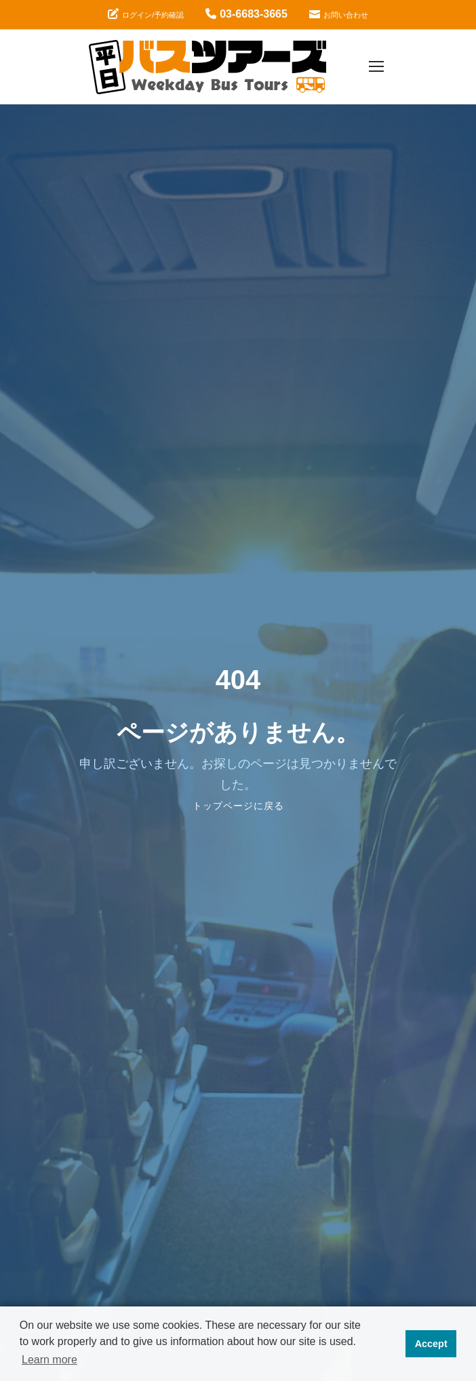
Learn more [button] (49, 1359)
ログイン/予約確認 (146, 14)
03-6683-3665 (246, 14)
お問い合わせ (338, 14)
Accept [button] (431, 1343)
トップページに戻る (238, 805)
